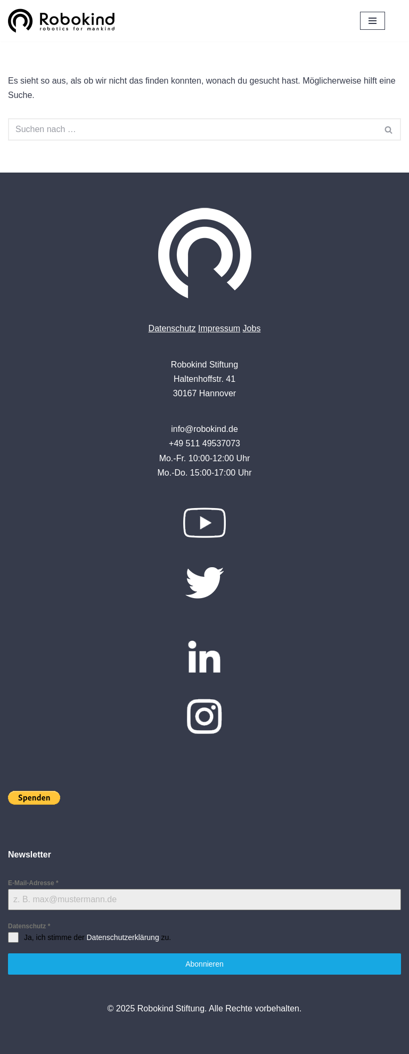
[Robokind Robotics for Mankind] (64, 20)
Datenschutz (172, 328)
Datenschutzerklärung (122, 937)
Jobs (252, 328)
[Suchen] (192, 129)
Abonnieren (204, 964)
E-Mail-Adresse (33, 883)
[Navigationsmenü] (372, 21)
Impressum (219, 328)
